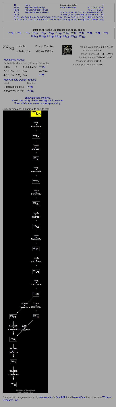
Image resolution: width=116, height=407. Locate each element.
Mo (69, 15)
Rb (15, 15)
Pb (91, 17)
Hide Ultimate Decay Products (20, 79)
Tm (55, 17)
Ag (83, 15)
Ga (88, 12)
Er (53, 17)
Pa (26, 19)
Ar (102, 10)
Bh (72, 19)
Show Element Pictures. (38, 97)
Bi (94, 17)
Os (75, 17)
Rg (83, 19)
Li (15, 7)
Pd (80, 15)
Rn (102, 17)
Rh (77, 15)
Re (72, 17)
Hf (64, 17)
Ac (20, 19)
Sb (94, 15)
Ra (18, 19)
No (58, 19)
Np (31, 19)
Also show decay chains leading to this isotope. (37, 100)
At (100, 17)
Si (92, 10)
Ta (66, 17)
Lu (61, 17)
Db (66, 19)
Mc (94, 19)
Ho (49, 17)
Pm (31, 17)
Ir (77, 17)
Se (97, 12)
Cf (47, 19)
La (20, 17)
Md (55, 19)
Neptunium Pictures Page (36, 10)
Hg (86, 17)
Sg (69, 19)
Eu (38, 17)
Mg (17, 10)
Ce (23, 17)
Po (97, 17)
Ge (91, 12)
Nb (66, 15)
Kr (102, 12)
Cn (86, 19)
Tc (72, 15)
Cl (100, 10)
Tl (89, 17)
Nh (88, 19)
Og (102, 19)
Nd (28, 17)
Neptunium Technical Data (36, 12)
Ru (75, 15)
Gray (74, 7)
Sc (61, 12)
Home (27, 5)
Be (18, 7)
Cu (83, 12)
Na (15, 10)
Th (23, 19)
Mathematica (46, 397)
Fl (91, 19)
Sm (35, 17)
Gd (41, 17)
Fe (75, 12)
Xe (102, 15)
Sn (91, 15)
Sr (18, 15)
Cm (41, 19)
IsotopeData (78, 397)
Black (62, 7)
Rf (64, 19)
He (102, 5)
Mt (78, 19)
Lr (61, 19)
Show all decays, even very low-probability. (37, 103)
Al (89, 10)
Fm (52, 19)
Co (77, 12)
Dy (47, 17)
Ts (100, 19)
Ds (80, 19)
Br (100, 12)
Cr (69, 12)
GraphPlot (61, 397)
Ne (102, 7)
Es (49, 19)
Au (83, 17)
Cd (86, 15)
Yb (58, 17)
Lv (97, 19)
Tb (44, 17)
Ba (18, 17)
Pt (80, 17)
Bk (44, 19)
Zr (64, 15)
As (94, 12)
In (89, 15)
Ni (80, 12)
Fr (15, 19)
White (68, 7)
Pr (26, 17)
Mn (72, 12)
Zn (86, 12)
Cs (15, 17)
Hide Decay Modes (14, 59)
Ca (18, 12)
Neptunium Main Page (35, 7)
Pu (35, 19)
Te (97, 15)
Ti (64, 12)
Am (38, 19)
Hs (75, 19)
